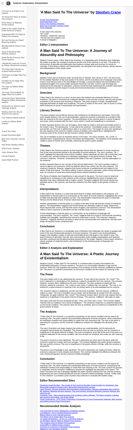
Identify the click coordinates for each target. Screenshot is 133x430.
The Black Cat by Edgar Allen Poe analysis (57, 417)
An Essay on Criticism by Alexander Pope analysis (60, 427)
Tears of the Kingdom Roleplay (52, 24)
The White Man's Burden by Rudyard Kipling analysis (13, 70)
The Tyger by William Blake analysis (12, 88)
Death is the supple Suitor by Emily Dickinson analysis (13, 30)
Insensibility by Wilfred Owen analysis (55, 425)
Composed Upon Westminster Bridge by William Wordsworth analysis (14, 100)
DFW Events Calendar (10, 148)
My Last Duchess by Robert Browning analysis (13, 41)
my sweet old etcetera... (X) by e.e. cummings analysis (61, 419)
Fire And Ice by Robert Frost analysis (13, 12)
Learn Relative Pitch (10, 152)
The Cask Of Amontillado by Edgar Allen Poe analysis (13, 93)
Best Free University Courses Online (13, 140)
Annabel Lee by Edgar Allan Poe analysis (13, 82)
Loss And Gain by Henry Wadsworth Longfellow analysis (62, 411)
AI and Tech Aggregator (49, 20)
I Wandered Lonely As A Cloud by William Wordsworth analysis (14, 64)
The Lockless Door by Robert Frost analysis (57, 423)
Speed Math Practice (10, 160)
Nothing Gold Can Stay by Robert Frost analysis (12, 113)
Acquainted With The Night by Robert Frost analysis (13, 35)
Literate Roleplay (8, 156)
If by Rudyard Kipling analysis (13, 118)
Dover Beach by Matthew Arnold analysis (12, 24)
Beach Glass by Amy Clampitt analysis (55, 415)
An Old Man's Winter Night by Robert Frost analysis (60, 421)
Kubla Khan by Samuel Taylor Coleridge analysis (13, 107)
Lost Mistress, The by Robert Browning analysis (59, 413)
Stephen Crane (108, 12)
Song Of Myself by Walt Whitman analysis (11, 53)
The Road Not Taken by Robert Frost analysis (14, 18)
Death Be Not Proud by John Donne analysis (13, 59)
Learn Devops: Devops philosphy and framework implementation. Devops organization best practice (79, 389)
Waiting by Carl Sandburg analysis (53, 429)
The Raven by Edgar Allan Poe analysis (14, 76)
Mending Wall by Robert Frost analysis (13, 47)
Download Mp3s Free (48, 22)
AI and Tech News (9, 131)
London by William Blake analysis (11, 122)
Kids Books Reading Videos (13, 145)
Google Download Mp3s (11, 135)
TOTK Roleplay (46, 28)
